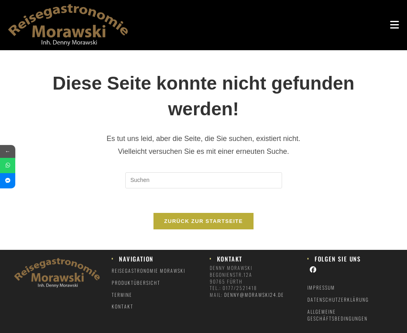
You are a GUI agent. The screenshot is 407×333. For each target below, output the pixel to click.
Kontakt (122, 306)
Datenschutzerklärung (338, 299)
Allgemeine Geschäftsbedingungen (337, 315)
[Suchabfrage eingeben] (203, 180)
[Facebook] (313, 269)
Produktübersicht (136, 282)
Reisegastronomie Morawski (148, 270)
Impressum (321, 287)
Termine (122, 294)
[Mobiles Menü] (394, 23)
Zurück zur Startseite (203, 221)
